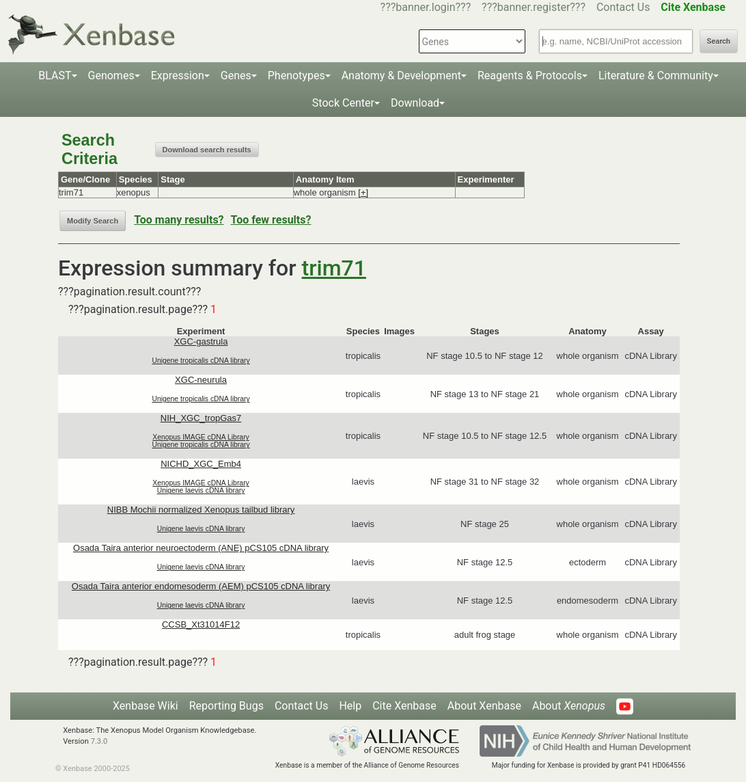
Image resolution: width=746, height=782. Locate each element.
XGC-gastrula (201, 341)
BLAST (54, 75)
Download (415, 102)
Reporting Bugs (226, 705)
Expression (177, 75)
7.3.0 (99, 741)
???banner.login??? (426, 7)
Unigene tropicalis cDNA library (200, 360)
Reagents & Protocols (530, 75)
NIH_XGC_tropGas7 (201, 418)
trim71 (334, 268)
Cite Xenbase (404, 705)
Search (718, 41)
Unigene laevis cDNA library (201, 490)
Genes (236, 75)
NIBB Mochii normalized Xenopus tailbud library (201, 509)
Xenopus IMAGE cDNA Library (200, 437)
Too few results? (271, 219)
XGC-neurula (201, 380)
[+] (363, 192)
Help (350, 705)
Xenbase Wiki (145, 705)
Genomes (111, 75)
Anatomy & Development (401, 75)
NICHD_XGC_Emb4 (201, 464)
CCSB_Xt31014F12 (201, 624)
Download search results (207, 150)
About (568, 705)
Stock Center (343, 102)
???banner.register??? (533, 7)
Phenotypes (296, 75)
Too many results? (178, 219)
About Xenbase (484, 705)
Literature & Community (655, 75)
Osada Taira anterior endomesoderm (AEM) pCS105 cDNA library (201, 586)
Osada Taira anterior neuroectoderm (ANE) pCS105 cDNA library (201, 548)
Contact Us (623, 7)
